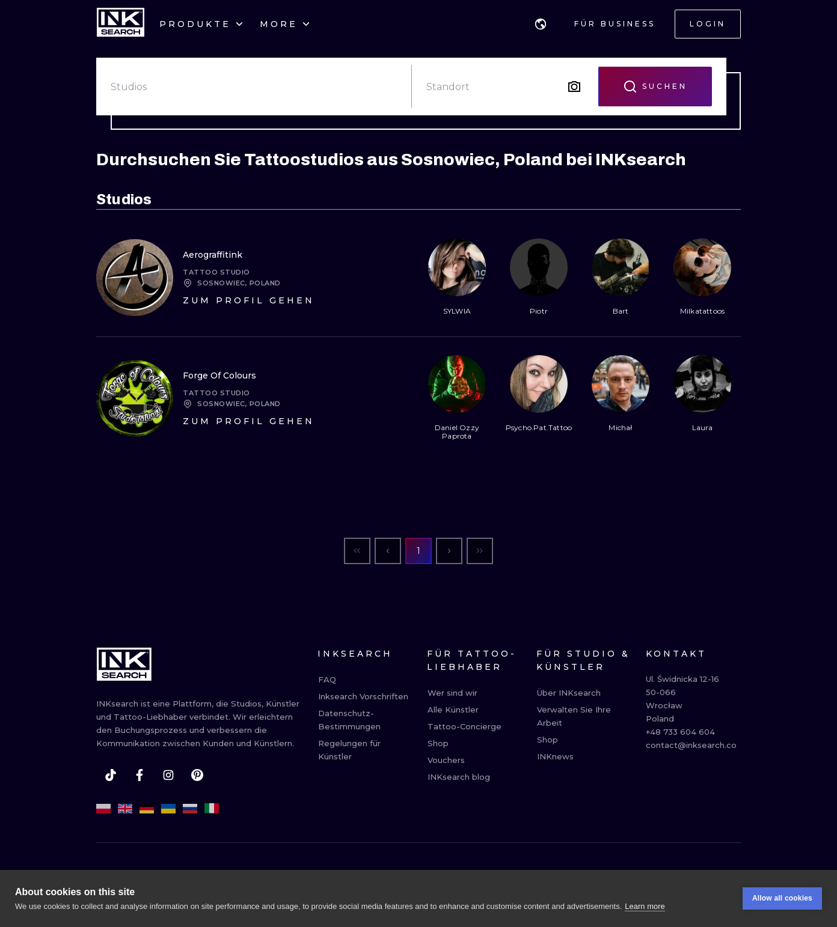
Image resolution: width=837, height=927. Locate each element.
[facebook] (139, 775)
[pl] (103, 808)
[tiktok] (110, 775)
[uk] (168, 808)
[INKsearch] (120, 24)
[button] (540, 24)
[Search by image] (574, 86)
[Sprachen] (540, 24)
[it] (211, 808)
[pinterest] (197, 775)
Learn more (644, 906)
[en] (125, 808)
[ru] (190, 808)
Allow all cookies (782, 899)
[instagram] (168, 775)
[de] (147, 808)
